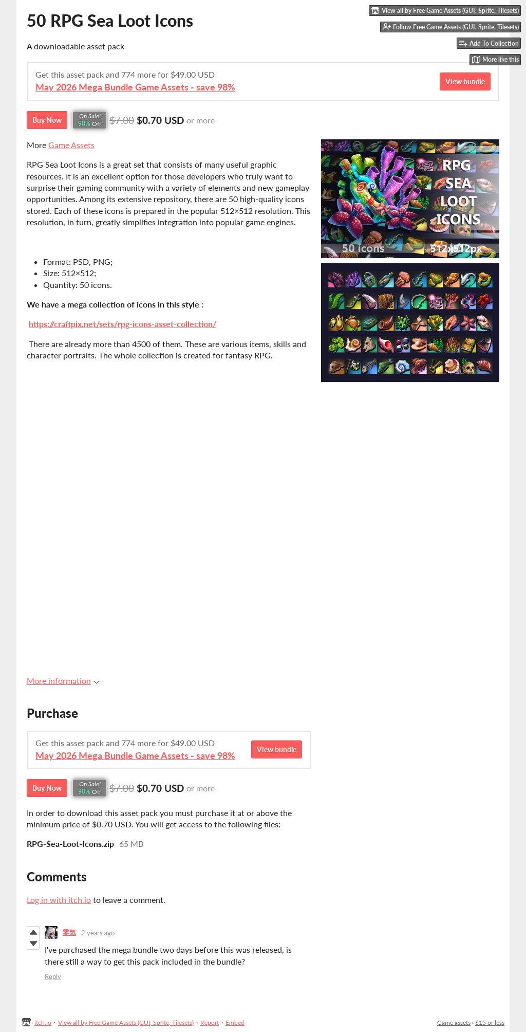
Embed (235, 1022)
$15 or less (489, 1022)
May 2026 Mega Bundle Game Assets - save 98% (135, 87)
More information (63, 680)
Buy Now (47, 120)
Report (209, 1022)
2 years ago (98, 933)
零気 (69, 932)
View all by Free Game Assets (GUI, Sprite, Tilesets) (126, 1022)
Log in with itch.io (59, 899)
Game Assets (71, 145)
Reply (53, 976)
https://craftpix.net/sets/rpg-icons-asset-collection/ (122, 324)
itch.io (42, 1022)
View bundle (465, 81)
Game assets (454, 1022)
